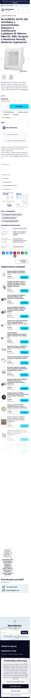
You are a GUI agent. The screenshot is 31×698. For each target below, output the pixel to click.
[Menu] (28, 10)
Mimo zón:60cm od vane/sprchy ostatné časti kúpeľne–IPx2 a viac (19, 240)
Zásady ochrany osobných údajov (15, 681)
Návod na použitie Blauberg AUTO (16, 140)
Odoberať (24, 632)
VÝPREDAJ (14, 3)
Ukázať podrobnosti (15, 695)
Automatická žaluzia (18, 246)
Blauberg (8, 117)
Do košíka (19, 106)
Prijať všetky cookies (15, 686)
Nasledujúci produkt (23, 261)
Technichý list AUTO (12, 134)
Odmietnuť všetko (15, 691)
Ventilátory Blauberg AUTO (20, 228)
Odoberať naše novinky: (15, 628)
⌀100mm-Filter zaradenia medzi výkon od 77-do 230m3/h (19, 233)
